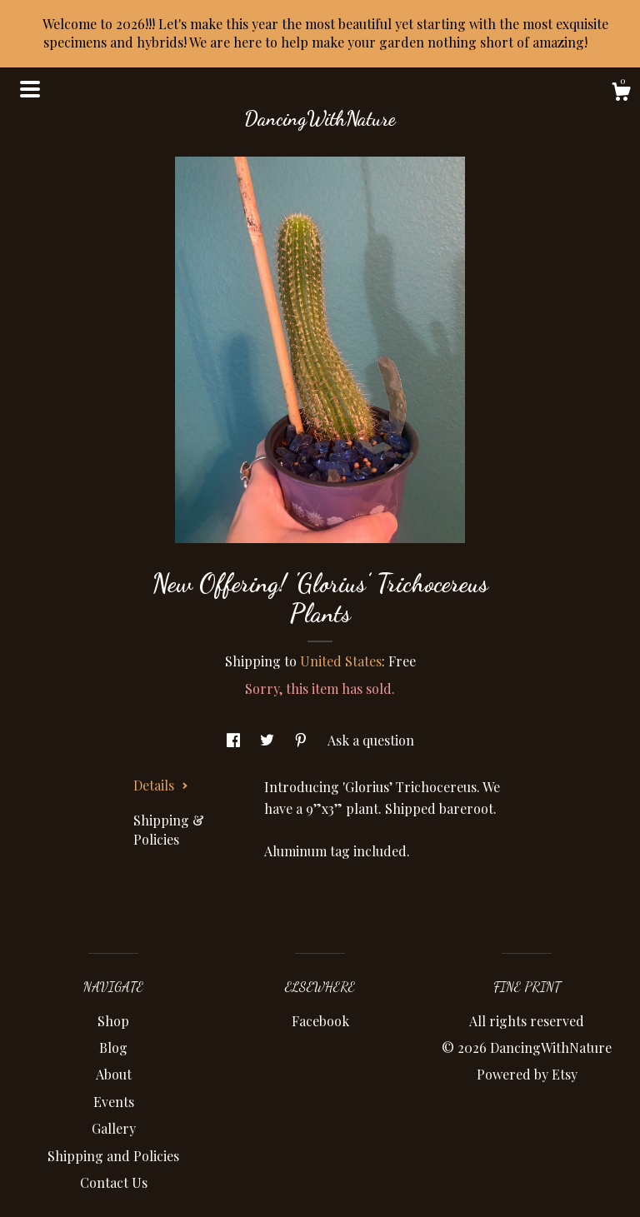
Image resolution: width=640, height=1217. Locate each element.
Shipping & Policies (168, 829)
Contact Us (114, 1182)
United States (341, 661)
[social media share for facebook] (235, 740)
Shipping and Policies (113, 1156)
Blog (113, 1047)
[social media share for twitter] (269, 740)
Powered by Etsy (527, 1074)
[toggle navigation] (30, 89)
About (114, 1074)
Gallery (114, 1128)
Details (160, 785)
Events (113, 1101)
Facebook (320, 1021)
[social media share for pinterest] (302, 740)
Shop (113, 1021)
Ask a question (371, 740)
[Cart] (621, 94)
